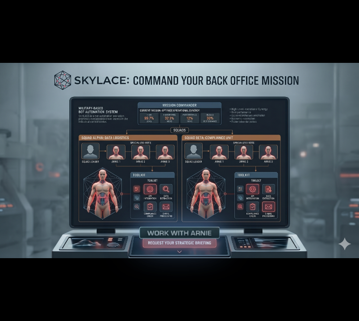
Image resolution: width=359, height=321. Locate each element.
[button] (179, 233)
